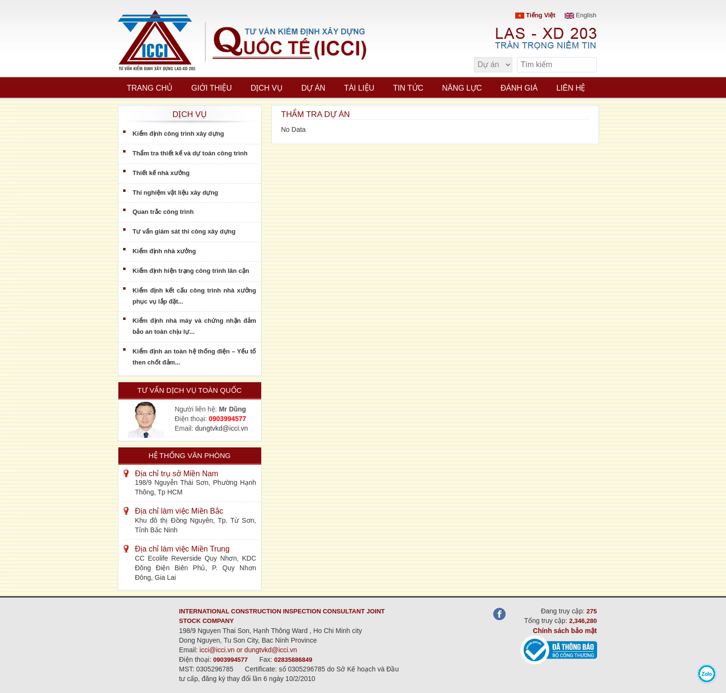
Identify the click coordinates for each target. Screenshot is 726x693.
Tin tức (408, 88)
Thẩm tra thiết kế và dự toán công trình (190, 153)
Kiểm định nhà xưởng (164, 251)
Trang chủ (150, 88)
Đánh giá (519, 88)
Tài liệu (359, 88)
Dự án (313, 88)
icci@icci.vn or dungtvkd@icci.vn (248, 650)
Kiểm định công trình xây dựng (178, 133)
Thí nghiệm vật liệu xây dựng (176, 192)
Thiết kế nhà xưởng (161, 172)
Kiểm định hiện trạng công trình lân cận (191, 270)
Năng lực (462, 88)
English (580, 15)
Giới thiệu (211, 88)
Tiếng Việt (535, 15)
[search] (584, 65)
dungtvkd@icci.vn (221, 428)
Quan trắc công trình (163, 211)
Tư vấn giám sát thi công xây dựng (184, 231)
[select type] (493, 64)
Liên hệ (571, 88)
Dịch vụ (267, 88)
